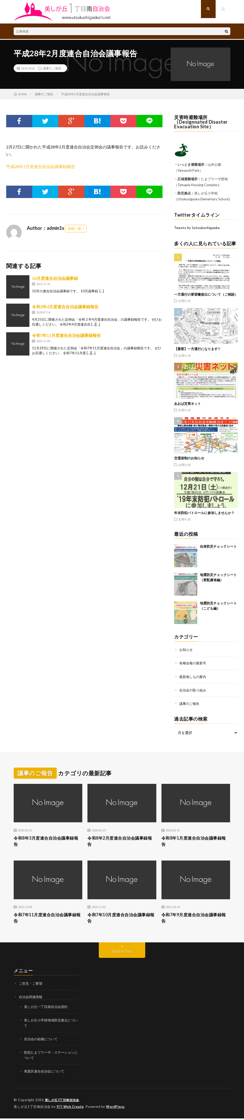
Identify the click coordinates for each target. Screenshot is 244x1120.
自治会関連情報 (31, 999)
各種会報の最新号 (193, 663)
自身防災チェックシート (218, 546)
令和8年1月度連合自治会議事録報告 (195, 841)
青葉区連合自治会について (45, 1073)
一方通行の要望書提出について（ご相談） (206, 294)
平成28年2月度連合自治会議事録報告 (40, 166)
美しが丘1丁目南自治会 (63, 1102)
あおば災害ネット (187, 403)
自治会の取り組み (193, 690)
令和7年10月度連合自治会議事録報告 (120, 919)
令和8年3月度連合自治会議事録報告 (47, 841)
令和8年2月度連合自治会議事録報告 (121, 841)
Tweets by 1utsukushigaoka (196, 228)
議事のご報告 (52, 68)
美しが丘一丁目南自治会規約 (47, 1008)
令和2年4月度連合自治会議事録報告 (65, 306)
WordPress (117, 1108)
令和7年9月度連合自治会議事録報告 (195, 919)
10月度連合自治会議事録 (55, 278)
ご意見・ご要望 (31, 985)
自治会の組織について (42, 1041)
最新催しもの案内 (193, 676)
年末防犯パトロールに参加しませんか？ (204, 513)
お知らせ (184, 300)
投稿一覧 (74, 228)
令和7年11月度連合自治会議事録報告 (66, 335)
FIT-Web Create (71, 1108)
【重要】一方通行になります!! (197, 349)
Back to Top (122, 953)
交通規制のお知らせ (189, 458)
